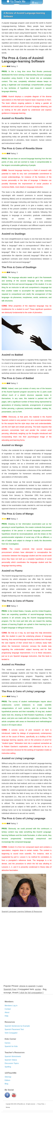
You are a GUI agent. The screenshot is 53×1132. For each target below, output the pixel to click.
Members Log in (11, 1005)
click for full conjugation (31, 992)
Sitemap (8, 1077)
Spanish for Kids (11, 1046)
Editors (7, 1080)
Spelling (8, 1067)
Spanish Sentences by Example (17, 1026)
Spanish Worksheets (13, 1056)
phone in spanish (27, 986)
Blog (6, 1084)
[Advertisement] (23, 940)
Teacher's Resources (15, 1052)
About (7, 1012)
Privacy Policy (40, 1104)
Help (6, 1016)
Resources (10, 1022)
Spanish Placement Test (14, 1029)
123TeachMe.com (20, 1104)
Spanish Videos (11, 1060)
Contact (8, 1009)
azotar (38, 989)
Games (7, 1043)
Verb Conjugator (11, 1033)
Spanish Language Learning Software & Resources (22, 911)
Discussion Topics (12, 1063)
